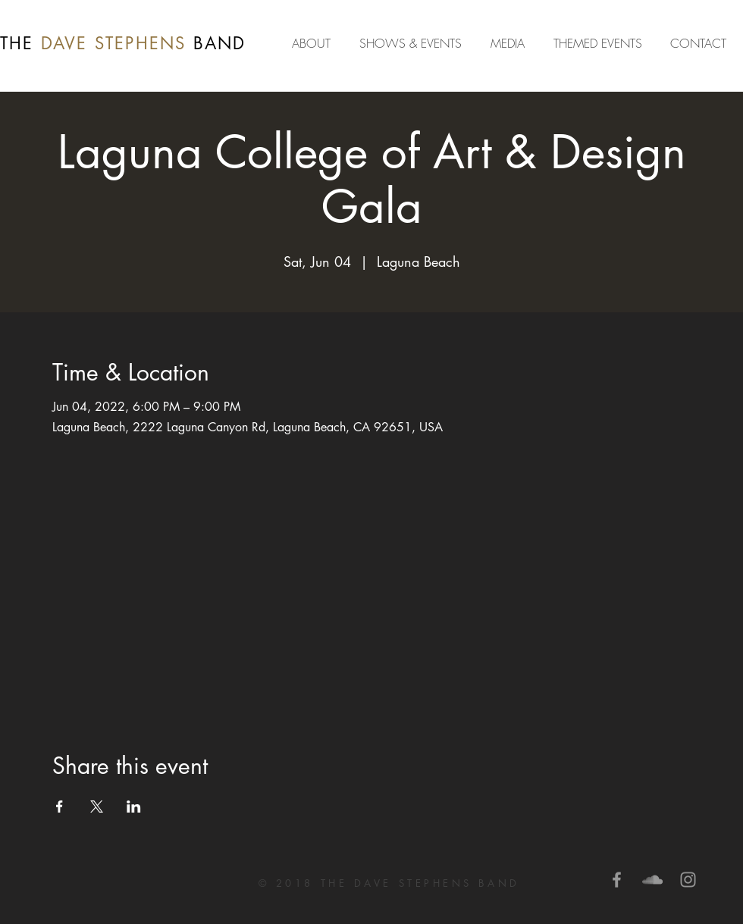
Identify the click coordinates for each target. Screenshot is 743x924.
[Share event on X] (96, 806)
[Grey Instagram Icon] (688, 879)
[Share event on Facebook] (59, 806)
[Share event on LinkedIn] (134, 806)
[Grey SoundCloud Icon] (652, 879)
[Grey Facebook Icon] (617, 879)
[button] (510, 43)
